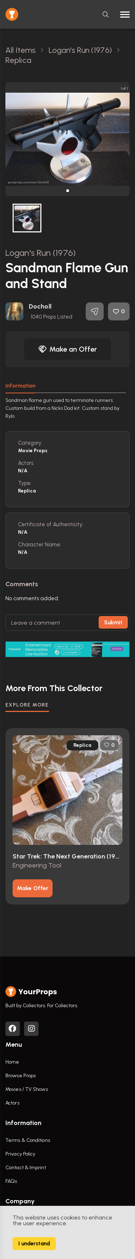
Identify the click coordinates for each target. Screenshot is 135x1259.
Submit (113, 622)
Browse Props (20, 1076)
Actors (12, 1103)
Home (12, 1062)
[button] (67, 190)
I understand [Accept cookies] (34, 1243)
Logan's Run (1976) (40, 252)
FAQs (11, 1181)
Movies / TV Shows (26, 1089)
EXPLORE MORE (27, 705)
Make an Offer (67, 349)
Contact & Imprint (25, 1168)
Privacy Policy (20, 1154)
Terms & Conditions (27, 1140)
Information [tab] (20, 386)
